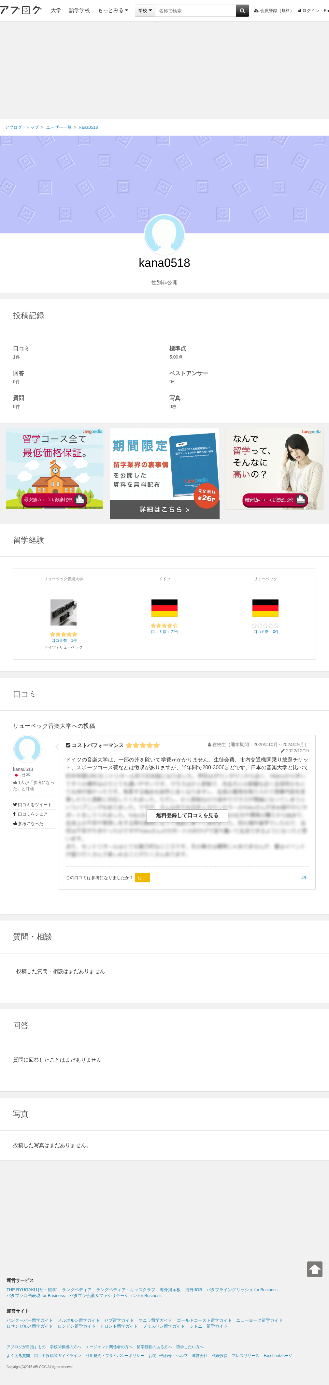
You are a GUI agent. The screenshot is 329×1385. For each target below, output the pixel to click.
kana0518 (23, 769)
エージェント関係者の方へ (109, 1347)
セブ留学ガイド (119, 1320)
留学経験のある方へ (154, 1347)
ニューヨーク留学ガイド (259, 1320)
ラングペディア (77, 1289)
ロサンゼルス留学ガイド (30, 1326)
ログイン (308, 10)
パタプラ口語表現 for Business (36, 1295)
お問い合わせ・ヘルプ (168, 1355)
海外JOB (193, 1289)
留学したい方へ (190, 1347)
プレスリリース (245, 1355)
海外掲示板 (170, 1289)
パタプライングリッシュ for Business (242, 1289)
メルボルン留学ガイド (79, 1320)
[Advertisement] (164, 70)
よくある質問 (18, 1355)
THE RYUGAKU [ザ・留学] (32, 1289)
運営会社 (199, 1355)
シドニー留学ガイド (209, 1326)
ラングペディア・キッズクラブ (125, 1289)
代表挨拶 (220, 1355)
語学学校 (79, 10)
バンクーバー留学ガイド (30, 1320)
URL (304, 877)
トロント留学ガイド (119, 1326)
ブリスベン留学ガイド (164, 1326)
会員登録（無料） (274, 10)
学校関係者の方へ (65, 1347)
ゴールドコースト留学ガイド (204, 1320)
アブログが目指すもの (26, 1347)
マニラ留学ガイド (155, 1320)
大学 (56, 10)
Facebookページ (278, 1355)
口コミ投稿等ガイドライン (57, 1355)
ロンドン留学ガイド (77, 1326)
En (326, 10)
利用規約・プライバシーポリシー (115, 1355)
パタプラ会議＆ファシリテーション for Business (115, 1295)
